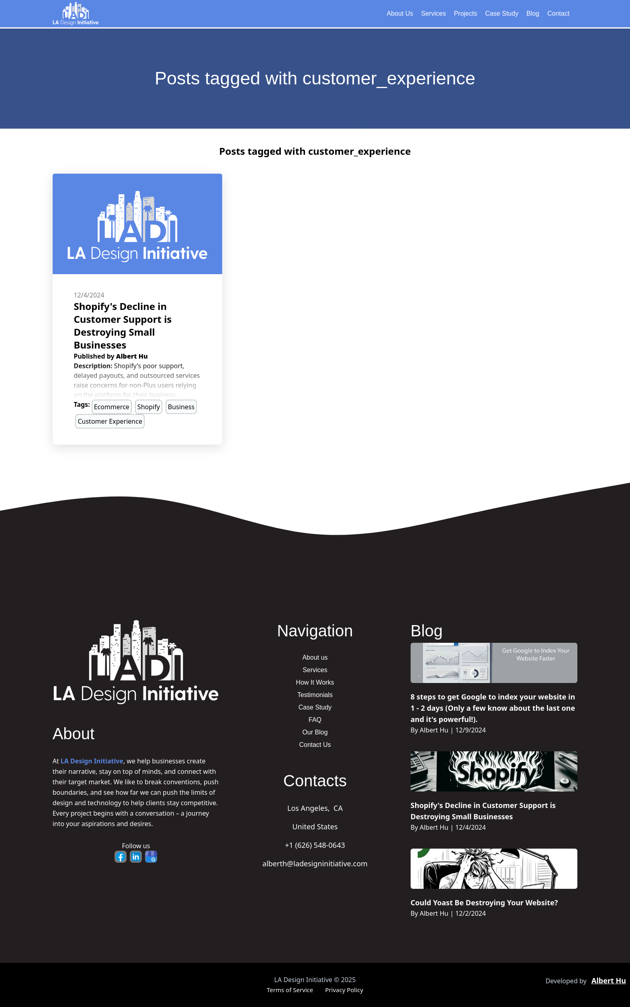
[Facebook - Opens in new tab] (121, 857)
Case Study (501, 13)
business (181, 406)
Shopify (148, 406)
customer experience (110, 421)
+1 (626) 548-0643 (315, 845)
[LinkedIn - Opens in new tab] (136, 857)
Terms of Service (290, 990)
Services (433, 13)
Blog (532, 13)
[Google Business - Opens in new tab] (151, 857)
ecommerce (111, 406)
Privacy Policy (344, 990)
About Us (400, 13)
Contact (558, 13)
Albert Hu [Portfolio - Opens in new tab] (608, 980)
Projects (465, 13)
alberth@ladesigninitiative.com (315, 863)
